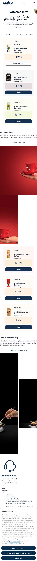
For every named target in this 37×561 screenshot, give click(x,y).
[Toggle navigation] (33, 3)
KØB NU (18, 92)
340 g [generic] (18, 114)
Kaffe (3, 493)
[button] (23, 3)
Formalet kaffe (10, 497)
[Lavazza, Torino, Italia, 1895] (8, 3)
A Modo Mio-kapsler (12, 499)
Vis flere (18, 27)
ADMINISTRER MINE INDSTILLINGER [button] (18, 553)
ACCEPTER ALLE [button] (18, 548)
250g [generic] (18, 86)
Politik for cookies (14, 541)
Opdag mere (18, 63)
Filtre (7, 34)
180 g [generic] (18, 57)
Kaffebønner (10, 495)
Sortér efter (21, 35)
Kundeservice (9, 476)
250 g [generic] (18, 320)
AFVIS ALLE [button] (18, 558)
